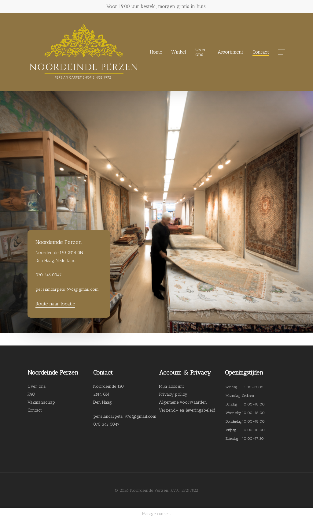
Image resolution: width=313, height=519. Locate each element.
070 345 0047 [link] (106, 424)
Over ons (37, 386)
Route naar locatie (55, 304)
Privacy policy (173, 394)
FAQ (31, 394)
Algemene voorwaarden (183, 402)
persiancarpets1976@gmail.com (124, 416)
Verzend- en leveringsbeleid (187, 410)
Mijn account (171, 386)
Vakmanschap (41, 402)
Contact (35, 410)
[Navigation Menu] (281, 52)
